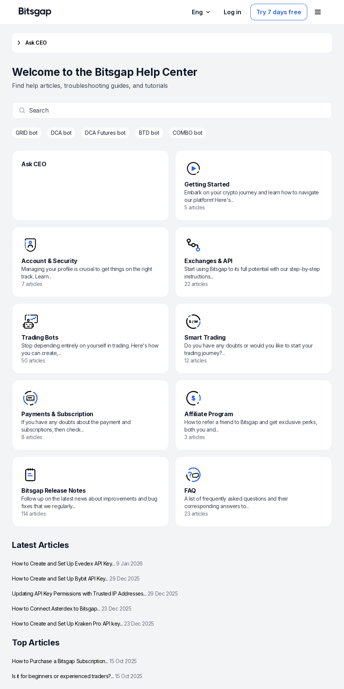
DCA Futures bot (105, 132)
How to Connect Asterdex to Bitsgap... (71, 608)
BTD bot (149, 132)
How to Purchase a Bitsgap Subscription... (74, 661)
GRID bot (26, 132)
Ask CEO (30, 43)
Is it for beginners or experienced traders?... (77, 676)
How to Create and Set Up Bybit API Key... (76, 578)
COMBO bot (187, 132)
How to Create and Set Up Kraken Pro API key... (83, 623)
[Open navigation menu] (317, 12)
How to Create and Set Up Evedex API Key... (77, 563)
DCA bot (61, 132)
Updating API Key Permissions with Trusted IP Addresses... (95, 593)
